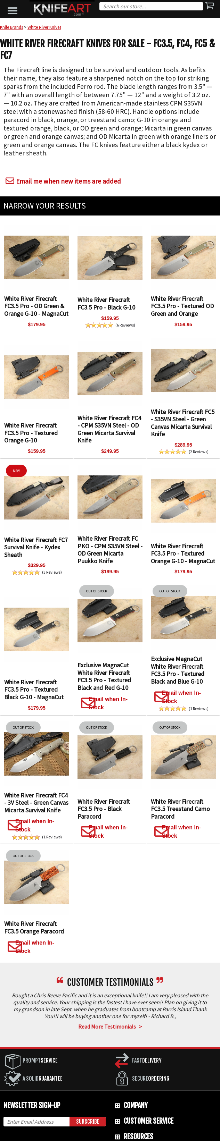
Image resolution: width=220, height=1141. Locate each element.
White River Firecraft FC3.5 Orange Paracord (34, 927)
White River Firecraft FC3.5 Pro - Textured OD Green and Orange (182, 306)
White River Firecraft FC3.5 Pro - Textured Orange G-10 (31, 432)
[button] (14, 9)
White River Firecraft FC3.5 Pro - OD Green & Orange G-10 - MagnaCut (36, 306)
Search (200, 7)
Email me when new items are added (62, 181)
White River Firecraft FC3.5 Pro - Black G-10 (106, 303)
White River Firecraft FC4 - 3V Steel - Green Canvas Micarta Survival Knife (36, 802)
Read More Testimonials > (110, 1026)
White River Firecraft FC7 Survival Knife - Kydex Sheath (36, 547)
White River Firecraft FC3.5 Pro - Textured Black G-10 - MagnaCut (34, 689)
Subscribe (87, 1121)
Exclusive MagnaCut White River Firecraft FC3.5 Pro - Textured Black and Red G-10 (104, 676)
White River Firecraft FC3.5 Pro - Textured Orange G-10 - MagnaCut (183, 553)
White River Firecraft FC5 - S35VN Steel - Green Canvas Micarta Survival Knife (182, 423)
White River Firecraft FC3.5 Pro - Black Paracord (104, 808)
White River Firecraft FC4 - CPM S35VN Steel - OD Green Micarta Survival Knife (109, 429)
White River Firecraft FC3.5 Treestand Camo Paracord (180, 808)
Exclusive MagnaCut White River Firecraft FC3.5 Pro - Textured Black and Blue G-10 (177, 670)
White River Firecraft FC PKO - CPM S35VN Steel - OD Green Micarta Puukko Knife (110, 549)
